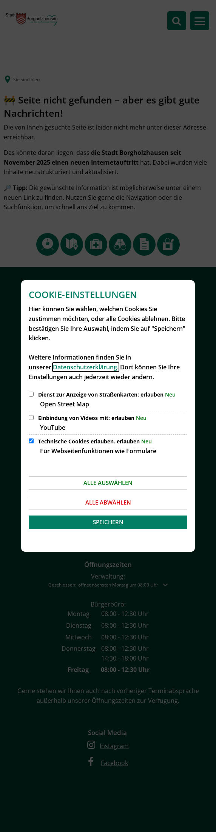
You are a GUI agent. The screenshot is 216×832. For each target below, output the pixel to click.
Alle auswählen (108, 482)
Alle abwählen (108, 502)
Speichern (108, 522)
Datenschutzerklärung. (86, 367)
